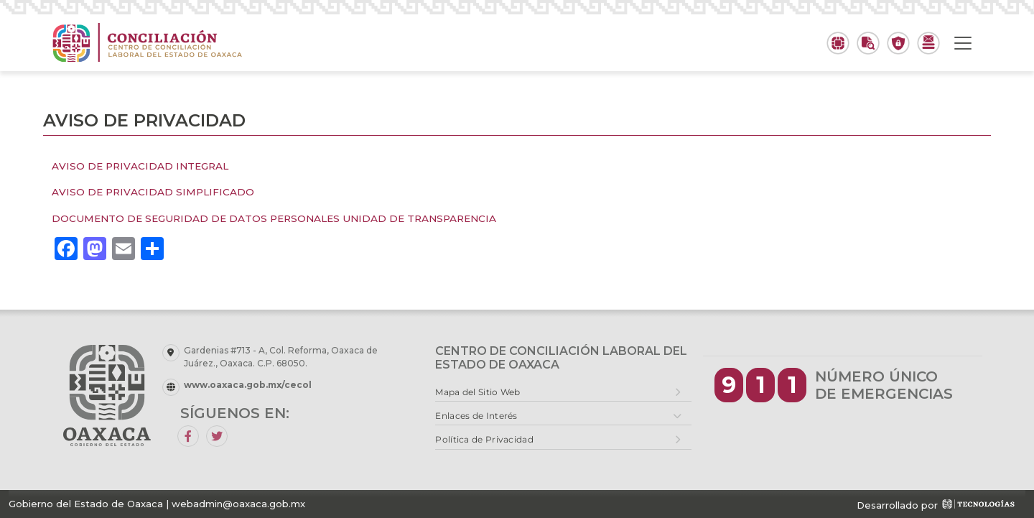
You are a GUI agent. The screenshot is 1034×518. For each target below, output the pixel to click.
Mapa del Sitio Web (477, 392)
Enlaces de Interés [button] (476, 415)
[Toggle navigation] (963, 43)
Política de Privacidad (484, 439)
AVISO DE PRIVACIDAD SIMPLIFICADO (153, 192)
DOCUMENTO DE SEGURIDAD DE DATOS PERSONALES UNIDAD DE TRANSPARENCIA (274, 218)
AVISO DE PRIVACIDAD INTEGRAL (140, 166)
